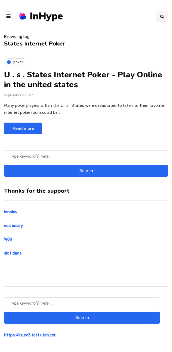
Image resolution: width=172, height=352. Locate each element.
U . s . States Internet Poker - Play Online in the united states (83, 79)
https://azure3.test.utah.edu (30, 335)
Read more (23, 128)
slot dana (12, 253)
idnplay (10, 212)
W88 (8, 239)
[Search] (86, 156)
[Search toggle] (162, 16)
